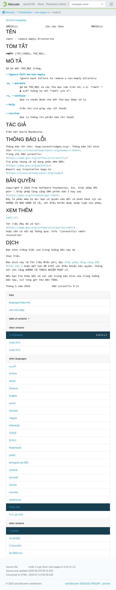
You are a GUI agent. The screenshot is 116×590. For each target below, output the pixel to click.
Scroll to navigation (16, 20)
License (106, 583)
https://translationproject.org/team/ (34, 173)
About (41, 4)
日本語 (12, 433)
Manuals (8, 12)
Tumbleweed (24, 12)
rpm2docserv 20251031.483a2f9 (82, 583)
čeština (13, 373)
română (13, 470)
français (13, 410)
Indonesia (14, 425)
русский (13, 477)
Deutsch (13, 388)
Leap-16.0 (14, 342)
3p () (15, 553)
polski (12, 455)
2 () (15, 545)
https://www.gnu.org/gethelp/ (28, 165)
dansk (12, 381)
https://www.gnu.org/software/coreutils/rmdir (40, 227)
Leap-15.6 (14, 350)
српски (13, 485)
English (13, 395)
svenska (13, 492)
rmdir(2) (12, 217)
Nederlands (15, 447)
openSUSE (29, 4)
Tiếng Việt (14, 507)
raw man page (16, 310)
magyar (13, 418)
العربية (12, 366)
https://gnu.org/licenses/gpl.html (32, 195)
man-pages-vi (42, 12)
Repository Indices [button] (56, 4)
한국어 (12, 440)
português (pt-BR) (18, 462)
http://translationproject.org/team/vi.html (46, 150)
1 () (14, 530)
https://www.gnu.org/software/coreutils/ (36, 157)
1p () (14, 538)
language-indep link (19, 302)
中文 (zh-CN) (16, 514)
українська (15, 499)
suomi (12, 403)
